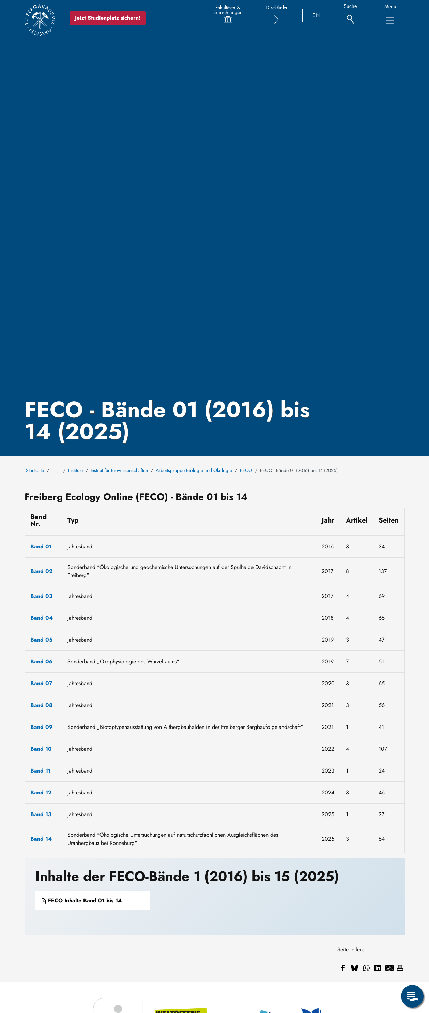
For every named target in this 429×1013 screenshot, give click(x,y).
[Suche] (350, 15)
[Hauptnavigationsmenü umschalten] (390, 20)
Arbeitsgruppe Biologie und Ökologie (194, 470)
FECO (246, 470)
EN (316, 15)
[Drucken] (400, 968)
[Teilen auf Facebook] (343, 968)
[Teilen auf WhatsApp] (366, 968)
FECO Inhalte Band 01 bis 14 (81, 901)
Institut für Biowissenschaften (119, 470)
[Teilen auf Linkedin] (377, 968)
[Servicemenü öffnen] (412, 996)
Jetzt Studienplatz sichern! (107, 18)
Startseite (35, 470)
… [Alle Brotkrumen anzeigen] (56, 470)
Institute (75, 470)
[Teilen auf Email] (389, 968)
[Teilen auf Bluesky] (354, 968)
